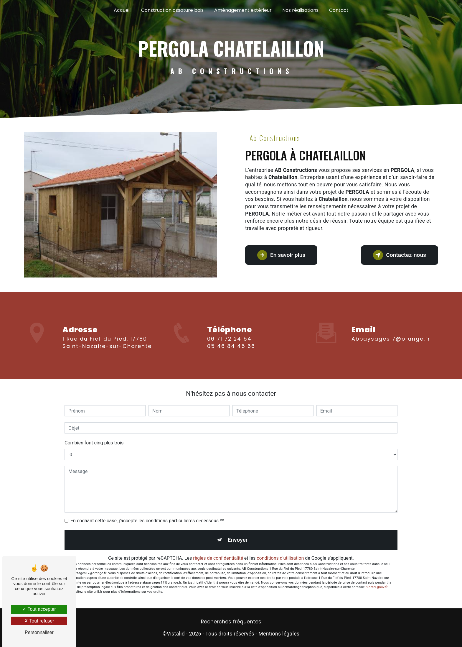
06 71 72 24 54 (229, 345)
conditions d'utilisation (280, 558)
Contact (339, 10)
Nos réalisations (300, 10)
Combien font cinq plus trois (94, 443)
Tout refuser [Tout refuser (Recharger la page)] (39, 620)
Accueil (122, 10)
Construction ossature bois (172, 10)
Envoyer (238, 539)
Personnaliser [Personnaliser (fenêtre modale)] (39, 632)
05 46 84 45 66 (231, 353)
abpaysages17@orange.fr (391, 332)
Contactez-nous (399, 255)
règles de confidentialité (218, 558)
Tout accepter (39, 609)
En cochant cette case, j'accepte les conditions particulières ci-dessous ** (147, 520)
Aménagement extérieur (243, 10)
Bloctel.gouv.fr (376, 587)
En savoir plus (281, 255)
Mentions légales (278, 634)
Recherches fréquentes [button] (231, 621)
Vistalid (176, 634)
